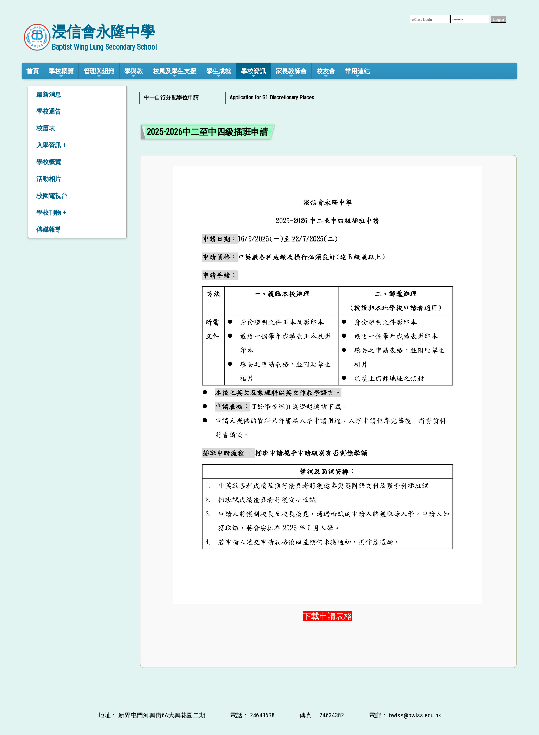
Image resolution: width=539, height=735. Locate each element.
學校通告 (48, 111)
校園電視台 (51, 195)
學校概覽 (61, 73)
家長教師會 (291, 73)
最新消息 (48, 94)
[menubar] (225, 98)
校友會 (326, 73)
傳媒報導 (48, 229)
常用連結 (357, 73)
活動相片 (48, 178)
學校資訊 (253, 73)
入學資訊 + (51, 145)
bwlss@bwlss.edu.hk (415, 715)
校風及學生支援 (174, 73)
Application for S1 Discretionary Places (267, 97)
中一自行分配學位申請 (171, 97)
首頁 (32, 71)
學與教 (133, 73)
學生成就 (218, 73)
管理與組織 (99, 73)
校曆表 (45, 128)
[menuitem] (182, 98)
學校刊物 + (51, 212)
